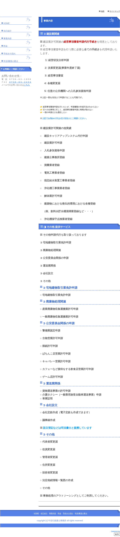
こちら (27, 85)
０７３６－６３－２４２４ (20, 82)
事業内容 (8, 38)
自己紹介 (8, 31)
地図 (102, 11)
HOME (7, 23)
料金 (6, 46)
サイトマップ (115, 11)
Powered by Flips (115, 531)
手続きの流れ (10, 53)
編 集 (117, 534)
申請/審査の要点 (11, 61)
